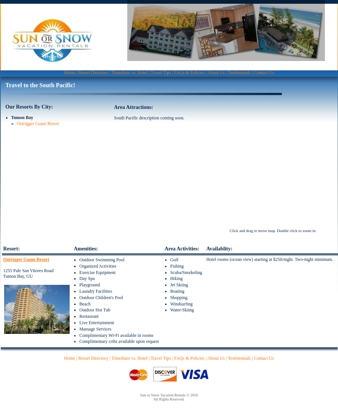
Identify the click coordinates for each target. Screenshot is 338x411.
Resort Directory (93, 72)
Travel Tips (160, 72)
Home (69, 72)
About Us (216, 72)
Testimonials (239, 72)
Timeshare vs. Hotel (129, 72)
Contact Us (264, 72)
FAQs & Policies (189, 72)
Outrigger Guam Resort (38, 123)
